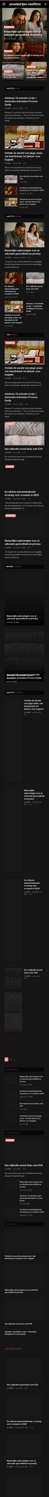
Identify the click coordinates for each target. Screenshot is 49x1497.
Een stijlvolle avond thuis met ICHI (12, 76)
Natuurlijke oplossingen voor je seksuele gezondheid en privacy (23, 33)
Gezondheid (10, 515)
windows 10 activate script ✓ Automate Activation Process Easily (21, 101)
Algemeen (9, 423)
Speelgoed (10, 342)
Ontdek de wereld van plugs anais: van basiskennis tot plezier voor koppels (36, 73)
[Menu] (4, 4)
